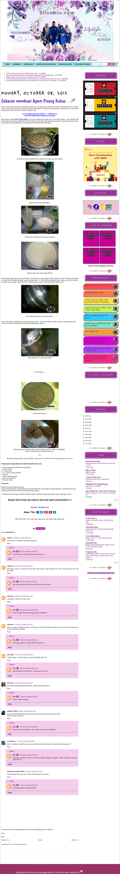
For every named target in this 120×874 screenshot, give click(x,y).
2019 (86, 437)
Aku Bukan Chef (43, 507)
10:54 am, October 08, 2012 (23, 596)
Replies (11, 547)
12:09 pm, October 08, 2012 (23, 683)
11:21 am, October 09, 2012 (28, 727)
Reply (9, 543)
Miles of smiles (91, 470)
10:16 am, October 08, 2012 (21, 538)
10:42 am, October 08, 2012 (23, 566)
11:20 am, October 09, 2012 (28, 697)
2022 (86, 428)
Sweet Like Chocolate (93, 461)
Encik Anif (10, 683)
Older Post (74, 840)
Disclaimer (66, 872)
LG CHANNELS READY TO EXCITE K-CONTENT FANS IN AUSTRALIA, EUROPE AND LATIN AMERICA (100, 555)
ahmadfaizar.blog (92, 527)
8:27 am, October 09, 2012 (28, 551)
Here (25, 872)
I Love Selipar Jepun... (93, 536)
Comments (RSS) (75, 872)
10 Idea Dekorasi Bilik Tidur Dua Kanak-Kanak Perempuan (97, 301)
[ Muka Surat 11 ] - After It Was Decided (99, 538)
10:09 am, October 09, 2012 (28, 640)
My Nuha (34, 507)
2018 (86, 441)
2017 (86, 444)
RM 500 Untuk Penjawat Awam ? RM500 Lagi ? (98, 349)
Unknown (10, 566)
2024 (86, 422)
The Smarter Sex (92, 331)
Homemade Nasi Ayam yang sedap (97, 479)
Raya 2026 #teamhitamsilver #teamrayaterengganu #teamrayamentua (29, 75)
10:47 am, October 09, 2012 (28, 668)
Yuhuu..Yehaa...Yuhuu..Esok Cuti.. (98, 286)
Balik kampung (90, 472)
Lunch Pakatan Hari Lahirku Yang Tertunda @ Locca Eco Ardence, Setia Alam (31, 80)
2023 (86, 425)
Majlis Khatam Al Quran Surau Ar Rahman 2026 (21, 77)
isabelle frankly (12, 711)
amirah (9, 538)
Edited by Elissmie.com (34, 872)
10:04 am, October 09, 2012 (28, 610)
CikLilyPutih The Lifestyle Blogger (97, 484)
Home (40, 840)
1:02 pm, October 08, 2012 (27, 711)
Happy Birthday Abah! (94, 293)
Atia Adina (10, 655)
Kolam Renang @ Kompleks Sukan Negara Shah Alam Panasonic (96, 358)
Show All (116, 500)
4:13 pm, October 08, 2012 (33, 771)
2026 (86, 416)
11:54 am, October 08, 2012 (24, 655)
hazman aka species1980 (15, 771)
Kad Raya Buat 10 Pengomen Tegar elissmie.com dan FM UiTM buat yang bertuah (96, 340)
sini (40, 464)
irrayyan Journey (91, 552)
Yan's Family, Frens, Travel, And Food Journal (100, 491)
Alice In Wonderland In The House (96, 317)
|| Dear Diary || (91, 518)
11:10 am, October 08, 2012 (23, 624)
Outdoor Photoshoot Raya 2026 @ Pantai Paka (21, 73)
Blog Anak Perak (91, 543)
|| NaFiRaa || (11, 741)
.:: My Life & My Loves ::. (93, 477)
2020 (86, 434)
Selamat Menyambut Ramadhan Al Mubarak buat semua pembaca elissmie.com (33, 79)
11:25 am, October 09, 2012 (28, 785)
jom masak (40, 528)
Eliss (14, 551)
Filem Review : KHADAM (93, 486)
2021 (86, 431)
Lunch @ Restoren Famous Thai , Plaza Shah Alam (98, 309)
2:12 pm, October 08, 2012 (26, 741)
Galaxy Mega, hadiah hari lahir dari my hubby (98, 324)
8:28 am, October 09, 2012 (28, 582)
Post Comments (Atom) (18, 844)
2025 (86, 419)
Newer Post (5, 840)
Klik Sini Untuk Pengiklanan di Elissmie (100, 266)
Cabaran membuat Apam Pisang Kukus (38, 101)
